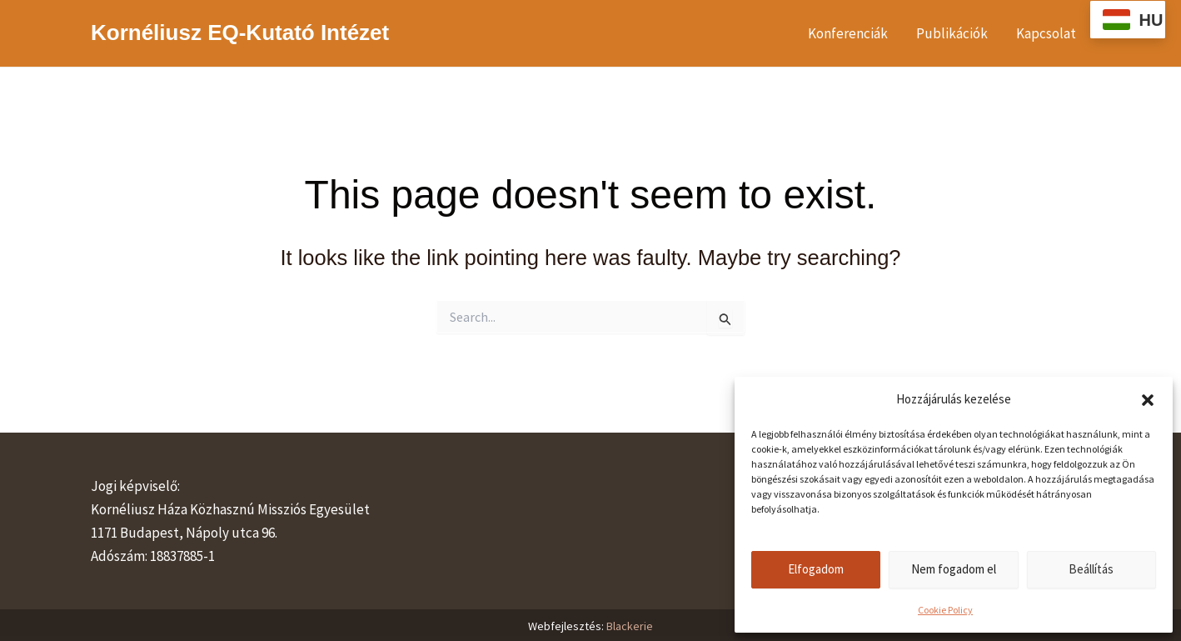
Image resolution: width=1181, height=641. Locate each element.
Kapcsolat (1046, 33)
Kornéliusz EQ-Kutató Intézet (240, 32)
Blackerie (629, 625)
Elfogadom (816, 569)
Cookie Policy (945, 609)
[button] (1147, 400)
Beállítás (1091, 569)
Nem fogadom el (953, 569)
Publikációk (952, 33)
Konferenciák (848, 33)
